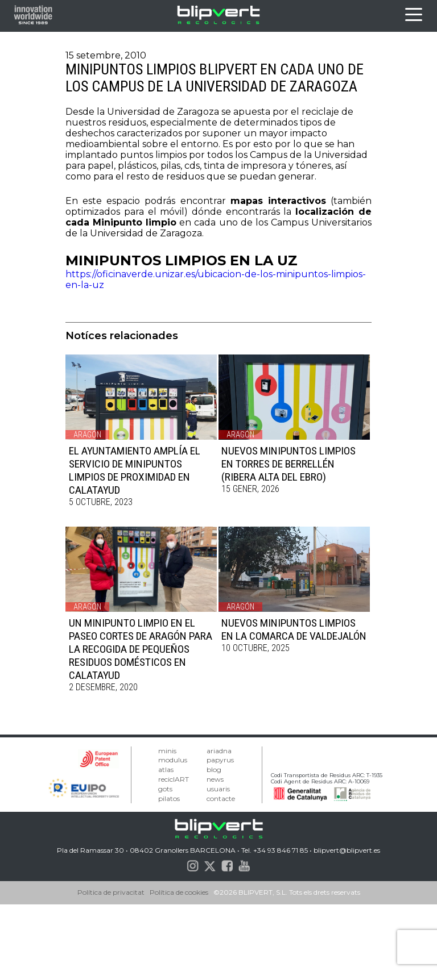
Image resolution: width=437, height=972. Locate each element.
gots (165, 789)
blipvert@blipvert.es (347, 850)
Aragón (87, 434)
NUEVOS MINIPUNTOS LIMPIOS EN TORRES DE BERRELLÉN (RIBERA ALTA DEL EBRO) (288, 463)
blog (214, 769)
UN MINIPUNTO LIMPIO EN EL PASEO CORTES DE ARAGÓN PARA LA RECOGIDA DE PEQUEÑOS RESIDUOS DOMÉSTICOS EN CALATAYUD (140, 649)
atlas (166, 769)
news (215, 779)
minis (167, 750)
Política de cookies (179, 892)
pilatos (169, 798)
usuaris (218, 789)
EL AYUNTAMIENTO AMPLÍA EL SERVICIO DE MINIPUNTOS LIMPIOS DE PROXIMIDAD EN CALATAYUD (134, 470)
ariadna (219, 750)
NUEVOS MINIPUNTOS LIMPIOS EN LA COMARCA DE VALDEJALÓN (293, 629)
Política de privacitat (111, 892)
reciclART (173, 779)
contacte (221, 798)
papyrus (220, 760)
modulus (172, 760)
